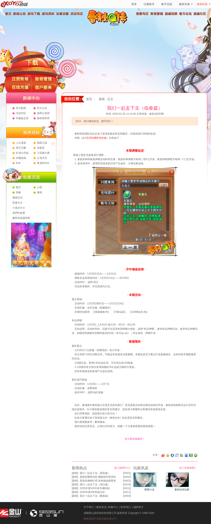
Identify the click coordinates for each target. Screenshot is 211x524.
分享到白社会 (177, 455)
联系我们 (126, 507)
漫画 (39, 192)
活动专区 (76, 13)
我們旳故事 (18, 212)
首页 (8, 13)
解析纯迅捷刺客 (21, 217)
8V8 (18, 163)
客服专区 (142, 13)
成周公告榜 (43, 113)
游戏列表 (203, 4)
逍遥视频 (171, 13)
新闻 (102, 99)
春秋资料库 (43, 118)
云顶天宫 (42, 158)
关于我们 (89, 507)
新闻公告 (19, 13)
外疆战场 (21, 158)
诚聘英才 (138, 507)
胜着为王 (17, 202)
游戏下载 (33, 13)
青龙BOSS (43, 163)
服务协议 (101, 507)
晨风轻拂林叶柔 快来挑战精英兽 (98, 480)
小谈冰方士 (18, 207)
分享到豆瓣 (191, 455)
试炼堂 (41, 147)
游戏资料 (47, 13)
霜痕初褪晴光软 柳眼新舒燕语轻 (98, 476)
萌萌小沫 (149, 489)
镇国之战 (42, 142)
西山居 (46, 513)
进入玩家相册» (187, 467)
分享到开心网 (167, 455)
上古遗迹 (21, 142)
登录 (134, 4)
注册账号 (148, 4)
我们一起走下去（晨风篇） (95, 473)
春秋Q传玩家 (181, 489)
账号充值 (166, 4)
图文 (18, 187)
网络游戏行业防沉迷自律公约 (100, 518)
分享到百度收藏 (186, 455)
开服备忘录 (22, 118)
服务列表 (186, 4)
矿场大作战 (22, 152)
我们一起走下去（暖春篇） (95, 495)
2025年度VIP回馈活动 (92, 492)
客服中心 (113, 507)
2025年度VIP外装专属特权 (95, 488)
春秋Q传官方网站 (108, 25)
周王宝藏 (21, 147)
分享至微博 (163, 455)
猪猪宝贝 (17, 197)
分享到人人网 (172, 455)
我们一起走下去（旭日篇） (95, 484)
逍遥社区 (199, 13)
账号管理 (156, 13)
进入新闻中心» (122, 467)
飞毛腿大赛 (43, 152)
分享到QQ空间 (195, 455)
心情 (39, 187)
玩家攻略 (62, 13)
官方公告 (42, 108)
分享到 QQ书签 (181, 455)
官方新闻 (21, 108)
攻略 (18, 192)
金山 (11, 513)
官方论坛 (185, 13)
